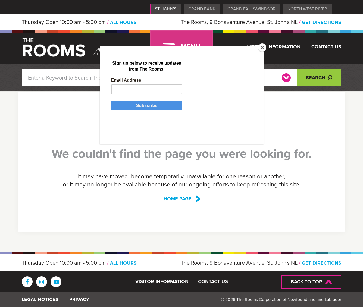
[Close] (262, 47)
